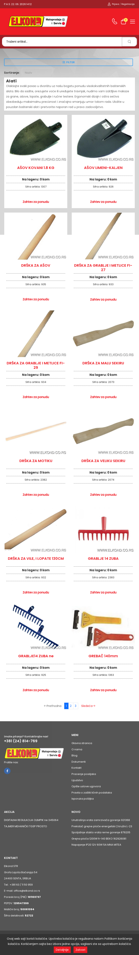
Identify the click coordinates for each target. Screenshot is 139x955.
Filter (70, 62)
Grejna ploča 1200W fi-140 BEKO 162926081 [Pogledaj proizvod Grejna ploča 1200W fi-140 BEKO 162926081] (99, 839)
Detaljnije (62, 950)
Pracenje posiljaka (84, 774)
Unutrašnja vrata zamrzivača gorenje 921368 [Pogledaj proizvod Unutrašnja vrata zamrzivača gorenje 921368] (101, 820)
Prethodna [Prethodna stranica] (52, 706)
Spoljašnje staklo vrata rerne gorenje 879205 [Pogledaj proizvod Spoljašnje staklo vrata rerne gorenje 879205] (101, 832)
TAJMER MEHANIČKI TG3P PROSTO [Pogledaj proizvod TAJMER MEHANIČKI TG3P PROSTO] (25, 826)
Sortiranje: (12, 73)
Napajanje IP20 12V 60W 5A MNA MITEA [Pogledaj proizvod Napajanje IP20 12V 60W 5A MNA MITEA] (96, 845)
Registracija (128, 4)
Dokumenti (79, 762)
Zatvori (80, 950)
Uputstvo (77, 780)
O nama (77, 749)
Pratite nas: (11, 762)
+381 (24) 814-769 (20, 741)
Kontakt (76, 768)
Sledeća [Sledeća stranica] (88, 706)
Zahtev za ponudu (36, 202)
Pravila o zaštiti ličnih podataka (92, 793)
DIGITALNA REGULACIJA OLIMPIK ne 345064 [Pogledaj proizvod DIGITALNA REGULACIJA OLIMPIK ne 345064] (31, 820)
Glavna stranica (82, 743)
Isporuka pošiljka (83, 799)
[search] (129, 41)
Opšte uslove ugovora (86, 786)
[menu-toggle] (132, 21)
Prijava (113, 4)
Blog (74, 755)
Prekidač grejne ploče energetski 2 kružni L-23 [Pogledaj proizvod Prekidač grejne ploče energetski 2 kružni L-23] (102, 826)
